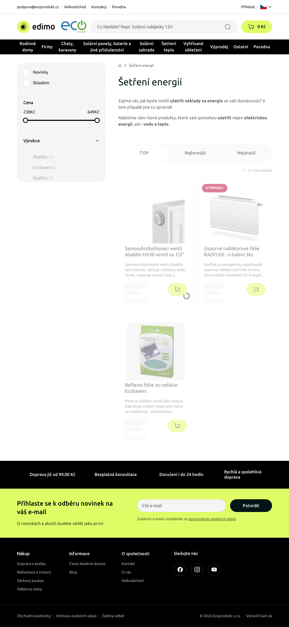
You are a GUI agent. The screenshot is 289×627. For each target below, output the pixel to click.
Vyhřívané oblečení (193, 46)
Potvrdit (251, 505)
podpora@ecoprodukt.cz (38, 7)
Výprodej (219, 47)
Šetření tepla (169, 46)
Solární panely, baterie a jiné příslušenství (107, 46)
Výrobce (61, 140)
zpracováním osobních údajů (212, 519)
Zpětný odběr (113, 616)
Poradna (119, 7)
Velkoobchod (75, 7)
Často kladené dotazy (87, 564)
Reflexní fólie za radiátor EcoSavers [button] (151, 388)
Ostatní (241, 47)
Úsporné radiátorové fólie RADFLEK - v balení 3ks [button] (232, 251)
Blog (73, 572)
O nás (126, 572)
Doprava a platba (31, 564)
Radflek (43, 172)
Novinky (40, 72)
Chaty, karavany (67, 46)
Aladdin (43, 151)
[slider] (25, 120)
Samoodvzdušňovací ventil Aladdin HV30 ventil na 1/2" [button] (154, 251)
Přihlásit (248, 7)
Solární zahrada (146, 46)
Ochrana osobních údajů (76, 616)
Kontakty (99, 7)
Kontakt (128, 564)
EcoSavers (45, 162)
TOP (144, 153)
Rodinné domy (28, 46)
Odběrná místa (29, 589)
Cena (28, 102)
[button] (251, 26)
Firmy (47, 47)
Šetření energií (141, 65)
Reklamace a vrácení (34, 572)
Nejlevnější (195, 153)
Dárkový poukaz (30, 581)
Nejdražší (247, 153)
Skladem (41, 83)
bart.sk (266, 616)
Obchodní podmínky (34, 616)
